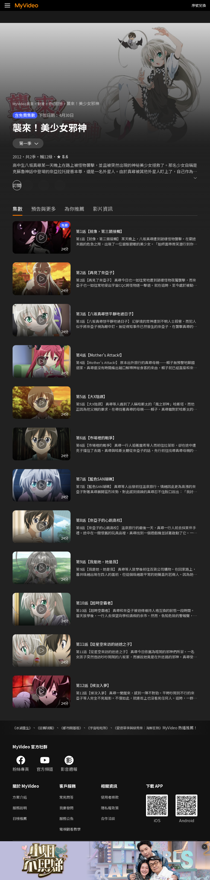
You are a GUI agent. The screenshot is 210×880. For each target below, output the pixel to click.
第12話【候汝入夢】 (94, 688)
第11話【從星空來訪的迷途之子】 (107, 646)
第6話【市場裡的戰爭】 (97, 440)
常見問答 (67, 805)
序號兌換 (199, 5)
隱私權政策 (114, 817)
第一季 (26, 144)
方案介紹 (21, 805)
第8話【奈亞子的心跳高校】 (101, 522)
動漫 (45, 103)
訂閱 (23, 188)
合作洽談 (112, 828)
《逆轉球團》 (54, 730)
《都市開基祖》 (85, 730)
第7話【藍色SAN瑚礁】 (97, 481)
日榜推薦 (21, 828)
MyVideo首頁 (25, 103)
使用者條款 (114, 805)
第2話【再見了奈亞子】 (97, 275)
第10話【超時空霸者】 (96, 605)
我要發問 (67, 817)
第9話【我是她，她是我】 (99, 564)
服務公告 (67, 828)
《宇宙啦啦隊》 (119, 730)
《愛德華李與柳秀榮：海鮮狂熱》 (168, 730)
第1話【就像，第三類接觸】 (101, 233)
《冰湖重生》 (24, 730)
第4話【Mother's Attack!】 (101, 357)
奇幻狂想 (61, 103)
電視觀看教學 (71, 840)
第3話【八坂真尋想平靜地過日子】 (108, 316)
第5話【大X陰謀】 (92, 399)
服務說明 (21, 817)
